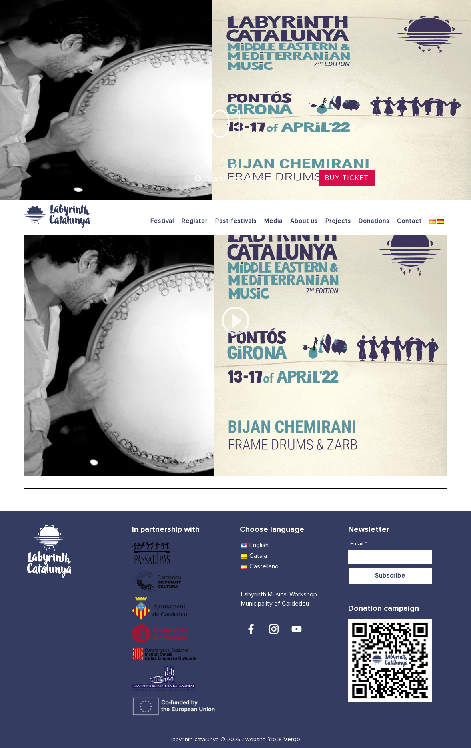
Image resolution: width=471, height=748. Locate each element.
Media (273, 221)
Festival (162, 221)
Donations (374, 221)
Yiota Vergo (283, 739)
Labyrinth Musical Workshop (279, 594)
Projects (338, 221)
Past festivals (236, 221)
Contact (409, 221)
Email (358, 544)
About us (304, 221)
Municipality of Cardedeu (275, 603)
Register (195, 221)
